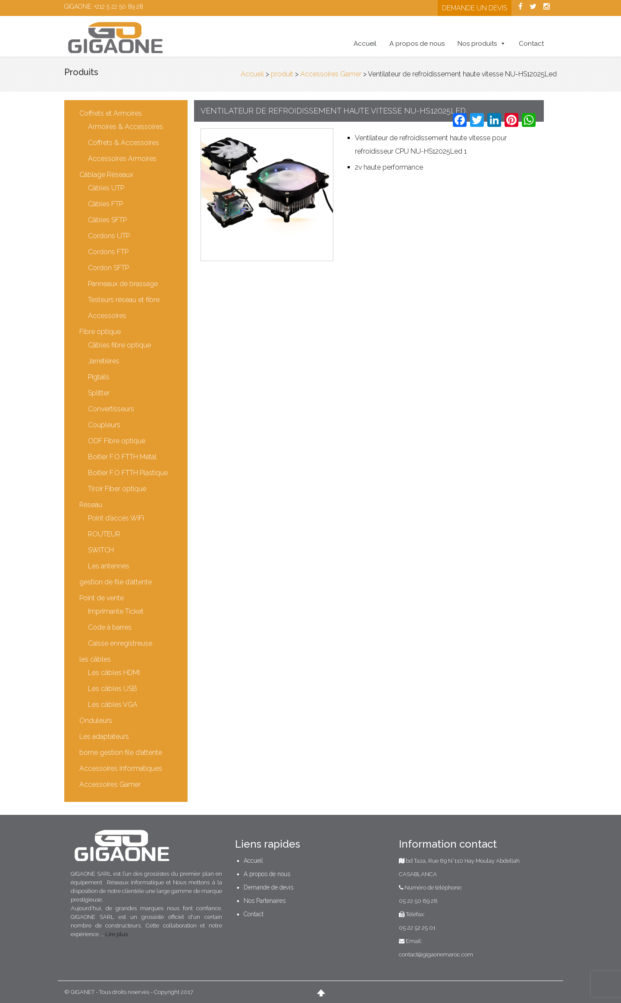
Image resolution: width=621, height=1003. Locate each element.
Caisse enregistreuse (120, 643)
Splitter (99, 393)
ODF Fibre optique (117, 441)
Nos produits (476, 43)
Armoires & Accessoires (125, 127)
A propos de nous (416, 43)
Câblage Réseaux (107, 174)
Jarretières (104, 361)
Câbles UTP (106, 188)
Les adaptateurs (104, 736)
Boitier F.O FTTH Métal (122, 457)
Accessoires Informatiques (121, 768)
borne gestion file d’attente (121, 752)
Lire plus (117, 934)
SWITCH (101, 550)
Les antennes (109, 566)
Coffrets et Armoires (111, 113)
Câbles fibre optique (119, 345)
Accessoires (107, 316)
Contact (530, 43)
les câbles (95, 659)
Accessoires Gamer (110, 784)
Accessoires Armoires (122, 159)
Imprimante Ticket (116, 611)
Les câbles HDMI (114, 673)
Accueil (364, 43)
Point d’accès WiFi (116, 518)
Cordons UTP (109, 236)
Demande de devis (268, 887)
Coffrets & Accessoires (124, 143)
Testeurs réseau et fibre (124, 300)
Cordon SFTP (108, 268)
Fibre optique (100, 332)
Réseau (91, 505)
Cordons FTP (108, 252)
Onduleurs (96, 720)
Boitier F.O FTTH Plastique (128, 473)
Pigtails (99, 377)
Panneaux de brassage (123, 284)
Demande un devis (474, 8)
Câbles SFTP (107, 220)
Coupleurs (104, 425)
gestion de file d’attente (116, 582)
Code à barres (110, 627)
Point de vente (102, 598)
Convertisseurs (111, 409)
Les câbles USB (113, 688)
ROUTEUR (104, 534)
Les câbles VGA (113, 704)
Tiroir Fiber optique (117, 489)
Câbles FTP (105, 204)
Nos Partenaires (264, 900)
